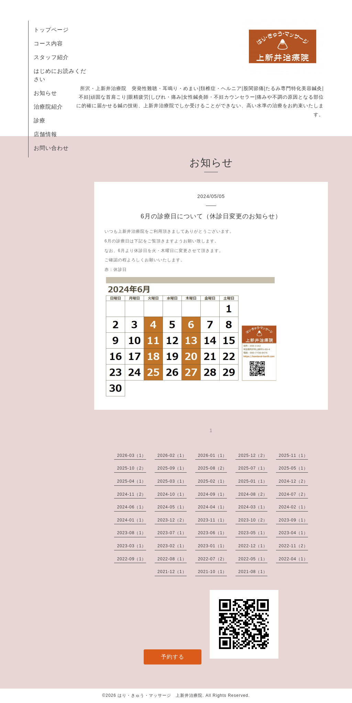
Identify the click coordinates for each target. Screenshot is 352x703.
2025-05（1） (293, 468)
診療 (39, 120)
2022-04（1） (293, 559)
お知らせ (45, 93)
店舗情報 (45, 134)
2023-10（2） (252, 520)
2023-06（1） (212, 532)
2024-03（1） (252, 507)
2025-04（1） (131, 481)
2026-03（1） (131, 455)
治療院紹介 (48, 107)
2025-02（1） (212, 481)
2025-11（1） (293, 455)
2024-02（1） (293, 507)
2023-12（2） (172, 520)
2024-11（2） (131, 494)
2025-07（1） (252, 468)
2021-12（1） (172, 571)
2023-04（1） (293, 532)
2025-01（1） (252, 481)
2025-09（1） (172, 468)
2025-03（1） (172, 481)
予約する (172, 657)
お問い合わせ (51, 148)
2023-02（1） (172, 545)
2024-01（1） (131, 520)
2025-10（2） (131, 468)
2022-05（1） (252, 559)
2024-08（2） (252, 494)
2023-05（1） (252, 532)
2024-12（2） (293, 481)
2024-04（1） (212, 507)
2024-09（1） (212, 494)
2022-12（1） (252, 545)
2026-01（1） (212, 455)
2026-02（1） (172, 455)
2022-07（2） (212, 559)
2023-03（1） (131, 545)
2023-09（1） (293, 520)
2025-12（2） (252, 455)
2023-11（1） (212, 520)
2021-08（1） (252, 571)
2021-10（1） (212, 571)
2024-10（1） (172, 494)
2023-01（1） (212, 545)
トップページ (51, 30)
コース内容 (48, 43)
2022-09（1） (131, 559)
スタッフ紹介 (51, 57)
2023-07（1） (172, 532)
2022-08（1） (172, 559)
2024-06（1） (131, 507)
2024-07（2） (293, 494)
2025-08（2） (212, 468)
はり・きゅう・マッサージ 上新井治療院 (160, 695)
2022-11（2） (293, 545)
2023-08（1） (131, 532)
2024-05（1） (172, 507)
